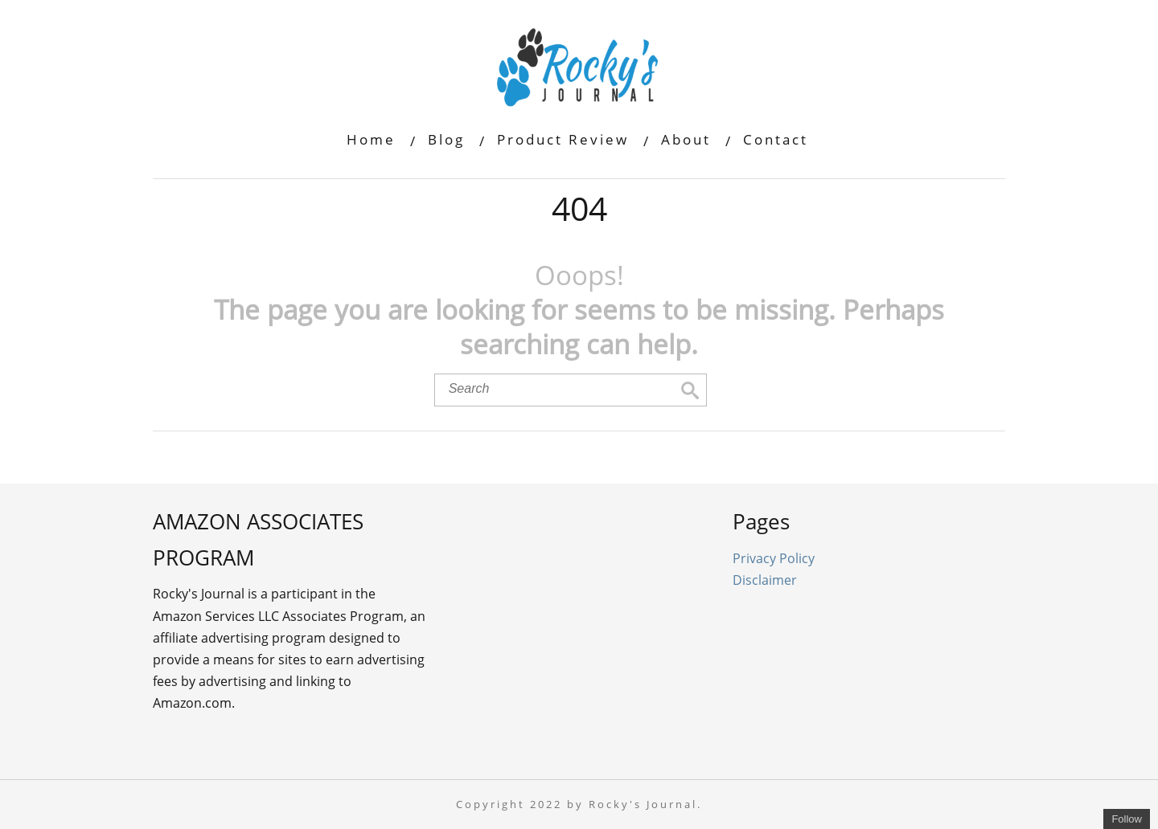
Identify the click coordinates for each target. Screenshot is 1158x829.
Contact (775, 139)
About (686, 139)
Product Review (563, 139)
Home (371, 139)
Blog (446, 139)
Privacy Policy (774, 558)
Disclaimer (765, 580)
